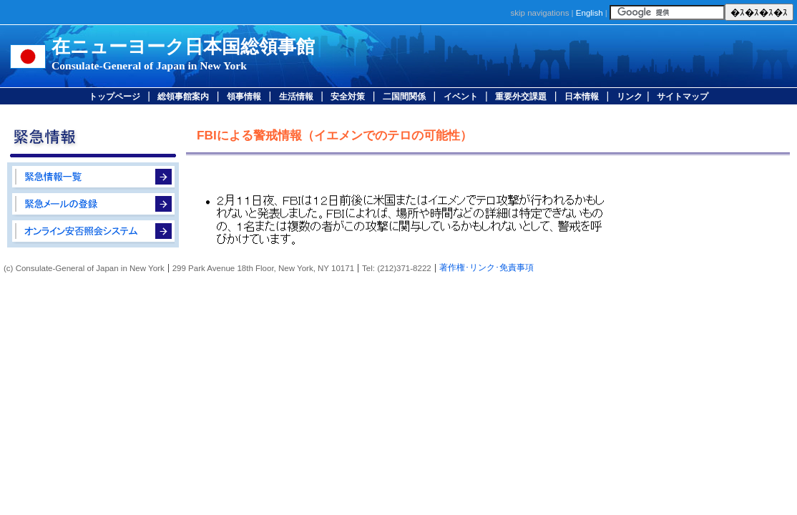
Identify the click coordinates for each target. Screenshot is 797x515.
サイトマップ (682, 96)
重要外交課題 (521, 96)
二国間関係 (404, 96)
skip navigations (539, 13)
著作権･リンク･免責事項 (486, 267)
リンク (629, 96)
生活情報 (296, 96)
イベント (461, 96)
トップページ (114, 96)
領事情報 (244, 96)
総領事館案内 (183, 96)
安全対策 (348, 96)
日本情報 (581, 96)
